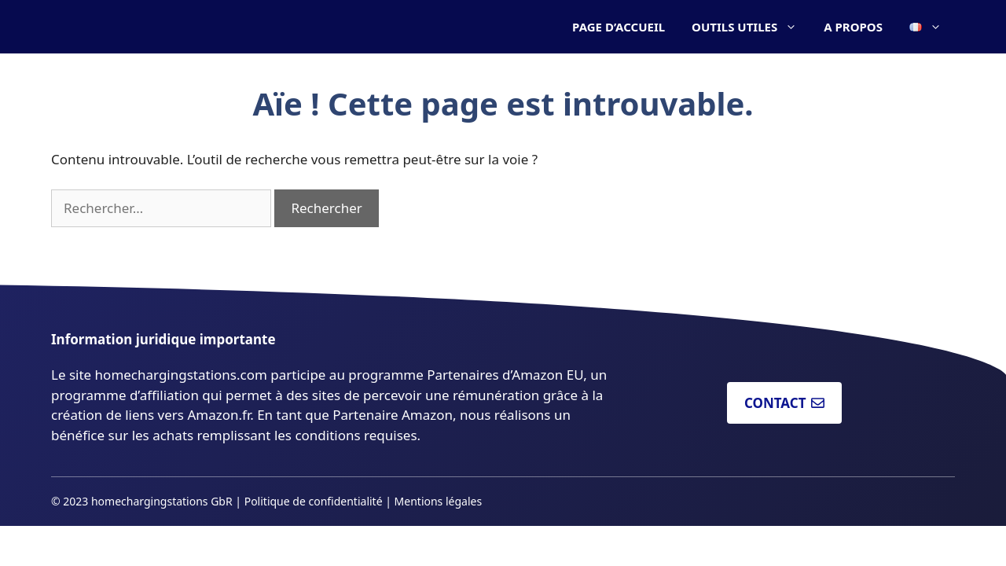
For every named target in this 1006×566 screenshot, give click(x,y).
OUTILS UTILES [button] (751, 26)
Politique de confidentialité (313, 501)
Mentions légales (439, 501)
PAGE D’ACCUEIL (618, 27)
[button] (925, 26)
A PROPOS (853, 27)
